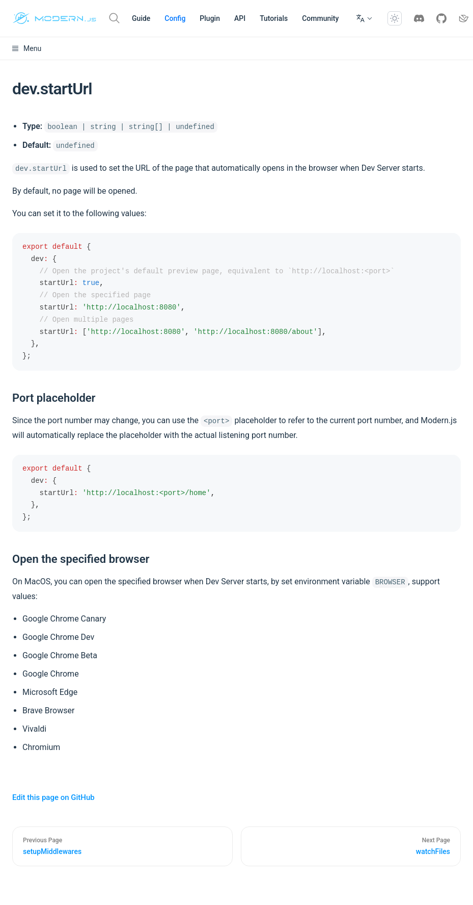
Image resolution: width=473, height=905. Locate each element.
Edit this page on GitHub (53, 797)
